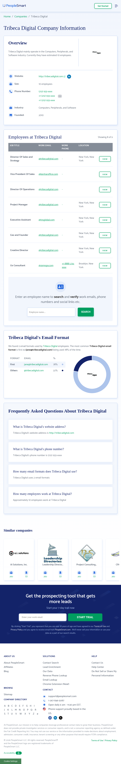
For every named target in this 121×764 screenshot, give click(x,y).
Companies (20, 16)
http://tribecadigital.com (51, 76)
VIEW (104, 159)
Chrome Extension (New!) (56, 684)
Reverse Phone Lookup (55, 676)
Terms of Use (100, 626)
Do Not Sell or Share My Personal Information (104, 673)
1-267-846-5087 (53, 701)
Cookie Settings (10, 761)
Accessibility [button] (13, 753)
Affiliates (8, 667)
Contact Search (51, 663)
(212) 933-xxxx (45, 91)
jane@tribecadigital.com (36, 364)
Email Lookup (50, 680)
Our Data (47, 671)
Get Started (103, 6)
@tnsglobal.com (47, 220)
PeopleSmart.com (63, 630)
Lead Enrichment (52, 667)
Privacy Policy (17, 630)
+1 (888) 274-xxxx (68, 265)
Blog (6, 671)
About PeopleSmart (14, 663)
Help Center (98, 667)
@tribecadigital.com (48, 159)
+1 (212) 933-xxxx (47, 96)
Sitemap (8, 694)
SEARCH (85, 311)
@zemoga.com (46, 265)
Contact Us (97, 663)
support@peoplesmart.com (60, 696)
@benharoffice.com (48, 174)
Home (7, 16)
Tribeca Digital (50, 346)
